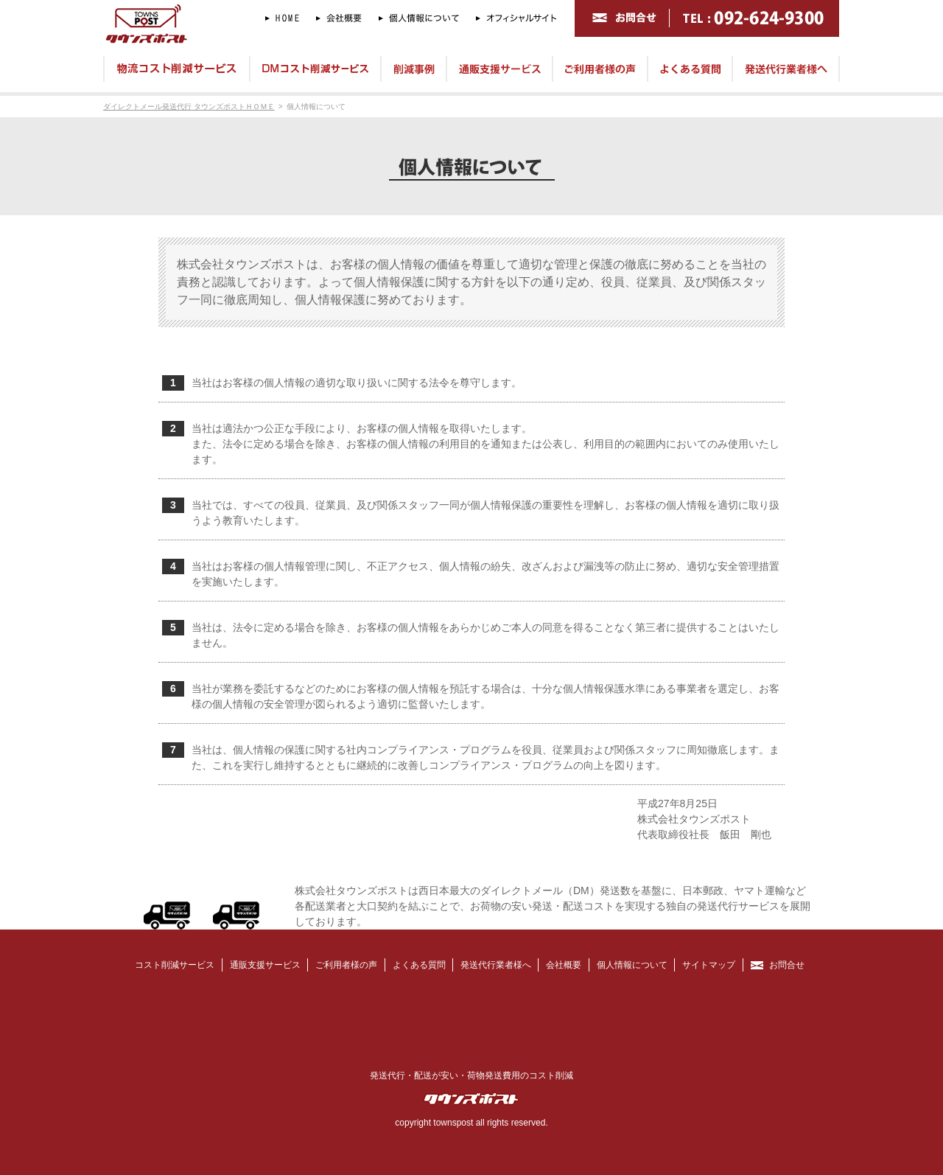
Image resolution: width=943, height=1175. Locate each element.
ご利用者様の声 (346, 965)
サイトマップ (708, 965)
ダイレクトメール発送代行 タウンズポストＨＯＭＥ (189, 106)
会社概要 (563, 965)
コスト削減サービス (174, 965)
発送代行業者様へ (495, 965)
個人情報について (316, 106)
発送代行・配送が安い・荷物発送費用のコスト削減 (471, 1075)
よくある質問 (419, 965)
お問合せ (786, 965)
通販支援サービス (265, 965)
